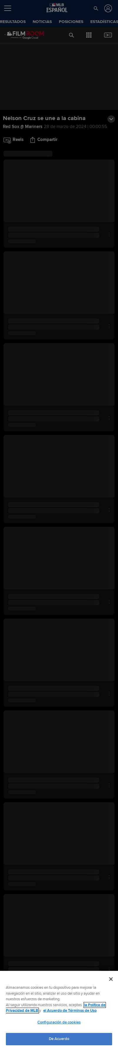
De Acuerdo (59, 1038)
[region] (59, 1010)
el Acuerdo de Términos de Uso (70, 1010)
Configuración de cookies (59, 1022)
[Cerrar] (110, 979)
